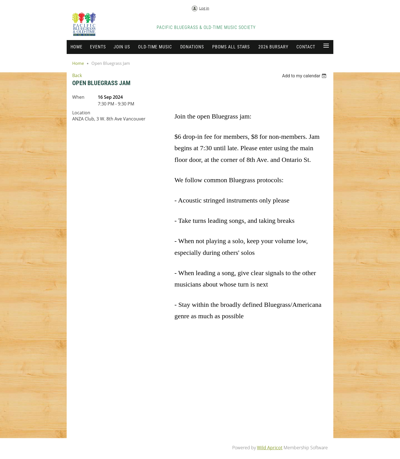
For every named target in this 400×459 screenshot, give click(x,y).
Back (77, 75)
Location (81, 113)
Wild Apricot (269, 448)
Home (78, 63)
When (78, 97)
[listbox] (305, 75)
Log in (204, 8)
